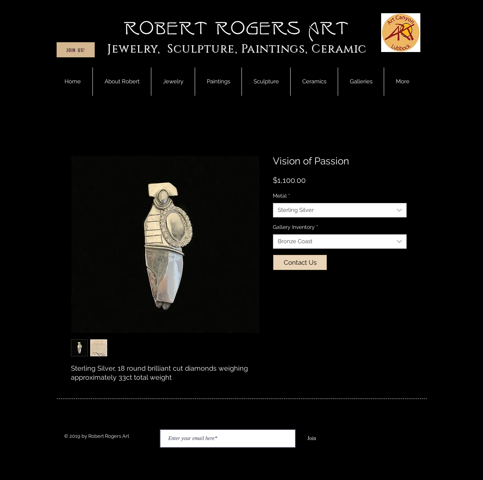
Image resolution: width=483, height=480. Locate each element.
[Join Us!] (76, 49)
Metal (281, 196)
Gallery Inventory (295, 227)
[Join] (312, 438)
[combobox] (340, 210)
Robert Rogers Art (237, 28)
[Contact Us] (300, 262)
